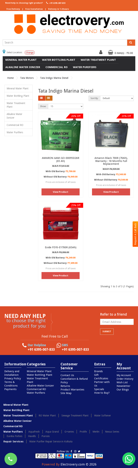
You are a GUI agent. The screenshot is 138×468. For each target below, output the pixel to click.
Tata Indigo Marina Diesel (54, 77)
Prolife (83, 431)
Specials (99, 389)
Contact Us (67, 375)
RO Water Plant (47, 415)
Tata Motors (27, 77)
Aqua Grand (52, 431)
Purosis (46, 436)
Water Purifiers (84, 67)
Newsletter (123, 386)
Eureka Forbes (14, 436)
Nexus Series (112, 431)
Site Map (66, 393)
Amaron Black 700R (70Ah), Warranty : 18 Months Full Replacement (111, 160)
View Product (60, 192)
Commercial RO (56, 67)
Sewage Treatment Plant (74, 415)
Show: (43, 106)
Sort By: (94, 98)
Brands (98, 371)
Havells (32, 436)
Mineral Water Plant (21, 59)
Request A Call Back (135, 234)
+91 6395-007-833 (55, 3)
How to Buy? (102, 392)
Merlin (96, 431)
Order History (125, 378)
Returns (65, 386)
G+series (69, 431)
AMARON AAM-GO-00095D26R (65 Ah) (60, 159)
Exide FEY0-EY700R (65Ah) (60, 247)
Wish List (122, 382)
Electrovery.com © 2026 (78, 464)
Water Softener (102, 415)
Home (10, 77)
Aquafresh (34, 431)
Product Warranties (72, 389)
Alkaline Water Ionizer (22, 67)
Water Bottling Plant (58, 59)
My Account (124, 375)
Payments (10, 389)
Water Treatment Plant (98, 59)
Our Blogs (123, 389)
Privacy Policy (12, 378)
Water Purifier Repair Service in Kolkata (50, 441)
